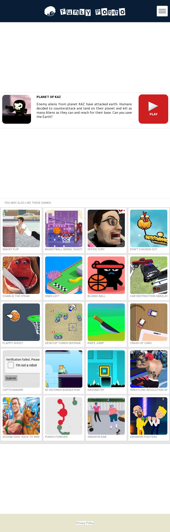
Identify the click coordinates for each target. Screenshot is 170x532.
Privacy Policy (85, 523)
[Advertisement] (85, 58)
